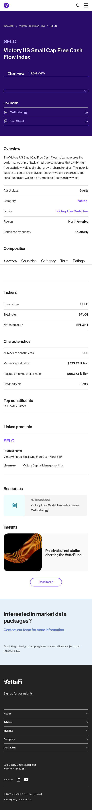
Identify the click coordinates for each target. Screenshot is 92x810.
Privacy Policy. (12, 650)
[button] (85, 5)
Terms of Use (25, 799)
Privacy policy (10, 799)
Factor (82, 201)
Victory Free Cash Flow (72, 211)
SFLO (9, 440)
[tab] (16, 73)
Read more (46, 582)
